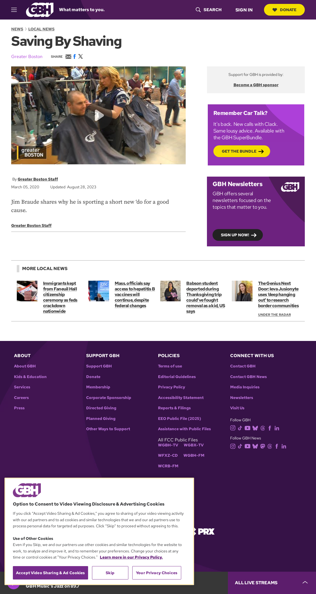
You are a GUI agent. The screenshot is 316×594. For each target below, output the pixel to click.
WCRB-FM (168, 466)
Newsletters (241, 397)
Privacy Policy (171, 387)
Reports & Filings (174, 408)
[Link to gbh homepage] (39, 9)
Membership (98, 387)
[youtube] (249, 428)
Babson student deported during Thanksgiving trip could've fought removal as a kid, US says (205, 297)
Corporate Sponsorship (108, 397)
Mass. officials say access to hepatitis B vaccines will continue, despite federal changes (135, 294)
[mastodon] (263, 446)
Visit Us (237, 408)
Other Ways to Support (108, 429)
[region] (99, 531)
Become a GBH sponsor (256, 84)
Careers (21, 397)
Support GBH (99, 366)
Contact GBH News (248, 376)
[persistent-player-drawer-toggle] (272, 583)
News (17, 29)
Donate (284, 9)
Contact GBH (243, 366)
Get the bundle (239, 150)
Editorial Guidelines (177, 376)
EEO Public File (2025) (179, 418)
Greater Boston (27, 56)
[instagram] (234, 428)
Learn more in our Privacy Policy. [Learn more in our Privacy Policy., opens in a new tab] (131, 557)
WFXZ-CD (168, 455)
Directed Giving (101, 408)
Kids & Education (30, 376)
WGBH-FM (193, 455)
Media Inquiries (245, 387)
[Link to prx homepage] (201, 531)
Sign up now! (235, 234)
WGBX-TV (194, 445)
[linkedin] (278, 428)
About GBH (25, 366)
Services (22, 387)
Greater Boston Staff (38, 179)
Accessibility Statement (181, 397)
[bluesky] (256, 428)
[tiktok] (241, 428)
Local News (41, 29)
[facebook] (270, 428)
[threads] (263, 428)
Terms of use (170, 366)
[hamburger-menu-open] (16, 9)
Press (19, 408)
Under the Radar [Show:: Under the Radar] (274, 314)
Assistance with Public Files (184, 429)
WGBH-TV (168, 445)
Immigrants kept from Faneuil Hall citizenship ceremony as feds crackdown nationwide (60, 297)
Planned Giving (100, 418)
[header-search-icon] (208, 9)
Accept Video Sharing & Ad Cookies (50, 572)
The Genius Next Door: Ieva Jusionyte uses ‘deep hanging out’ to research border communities (278, 294)
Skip (110, 572)
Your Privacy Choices (156, 572)
